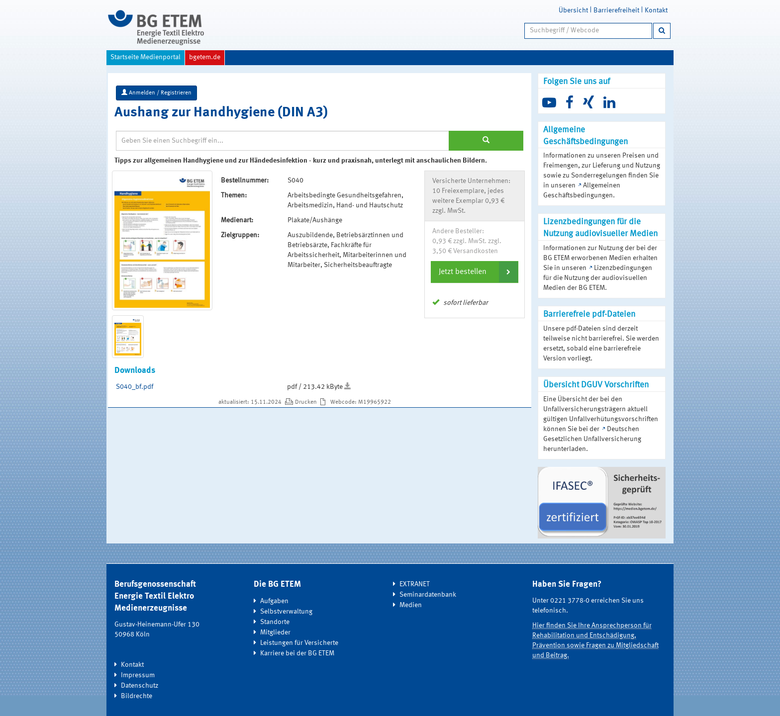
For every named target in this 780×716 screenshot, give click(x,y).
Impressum (138, 675)
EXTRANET (414, 584)
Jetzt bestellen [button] (463, 272)
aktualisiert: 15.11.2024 (250, 402)
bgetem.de (204, 57)
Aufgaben (274, 601)
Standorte (275, 622)
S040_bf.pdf (134, 386)
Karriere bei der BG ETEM (297, 653)
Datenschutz (139, 685)
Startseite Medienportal (145, 57)
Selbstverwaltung (286, 611)
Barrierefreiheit (616, 10)
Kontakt (656, 10)
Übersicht (573, 10)
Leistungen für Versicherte (299, 642)
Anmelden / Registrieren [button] (156, 92)
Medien (410, 605)
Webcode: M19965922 (360, 402)
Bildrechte (136, 696)
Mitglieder (275, 632)
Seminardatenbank (427, 594)
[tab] (474, 272)
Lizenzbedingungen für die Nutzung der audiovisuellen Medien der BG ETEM (597, 278)
